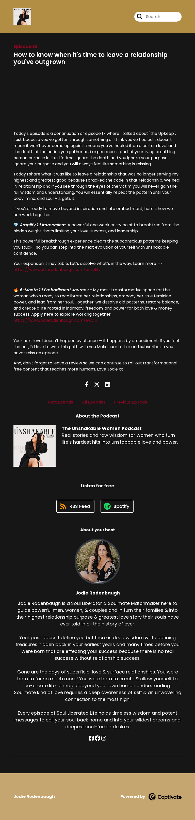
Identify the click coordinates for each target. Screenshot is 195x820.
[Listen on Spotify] (117, 506)
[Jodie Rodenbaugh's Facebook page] (91, 738)
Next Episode (60, 402)
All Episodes (93, 402)
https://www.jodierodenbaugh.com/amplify (57, 269)
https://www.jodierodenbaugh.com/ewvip (55, 320)
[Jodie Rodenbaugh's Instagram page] (103, 738)
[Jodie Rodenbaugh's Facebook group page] (97, 738)
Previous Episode (130, 402)
